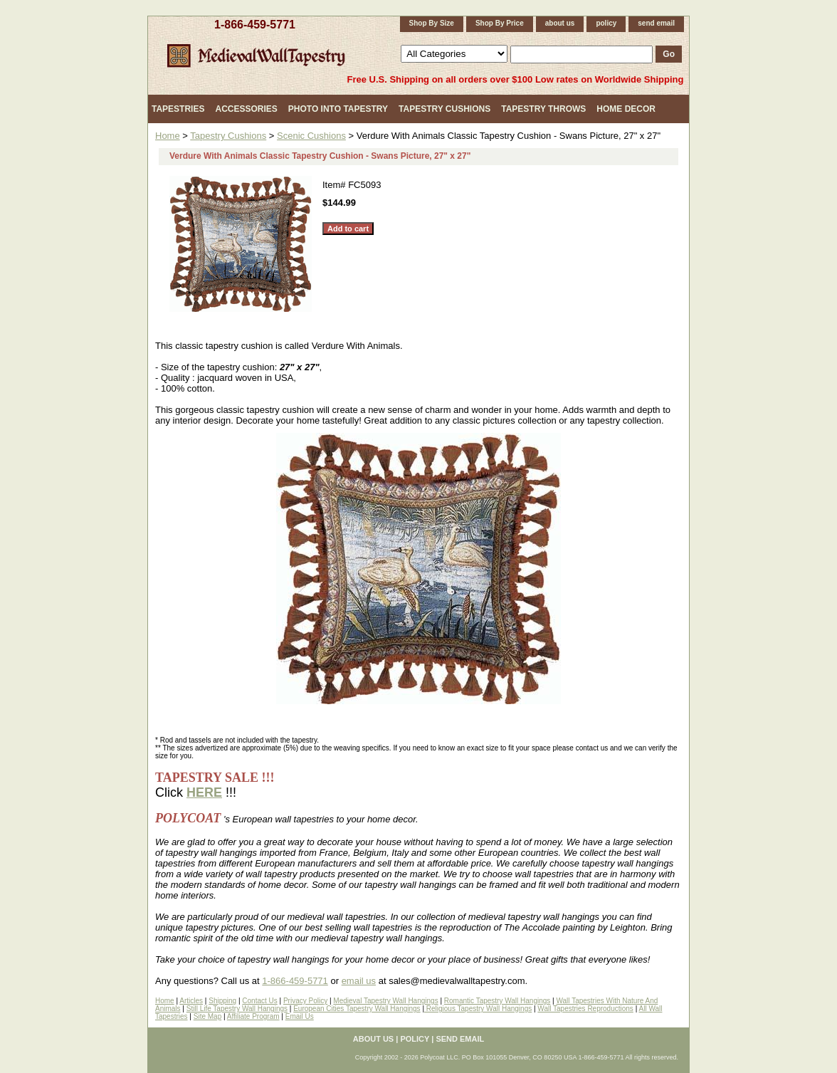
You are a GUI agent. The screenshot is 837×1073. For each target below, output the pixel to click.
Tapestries (178, 109)
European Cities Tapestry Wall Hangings (356, 1008)
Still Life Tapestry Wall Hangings (237, 1008)
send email (656, 23)
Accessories (246, 109)
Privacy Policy (305, 1001)
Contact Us (259, 1001)
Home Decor (626, 109)
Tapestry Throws (543, 109)
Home (167, 135)
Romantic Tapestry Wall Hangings (497, 1001)
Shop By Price (499, 23)
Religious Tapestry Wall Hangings (478, 1008)
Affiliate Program (253, 1016)
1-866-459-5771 (254, 25)
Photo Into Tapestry (338, 109)
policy (606, 23)
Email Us (299, 1016)
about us (560, 23)
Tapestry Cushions (444, 109)
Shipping (222, 1001)
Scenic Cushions (311, 135)
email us (359, 980)
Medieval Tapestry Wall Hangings (385, 1001)
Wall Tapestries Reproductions (585, 1008)
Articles (191, 1001)
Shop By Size (431, 23)
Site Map (207, 1016)
